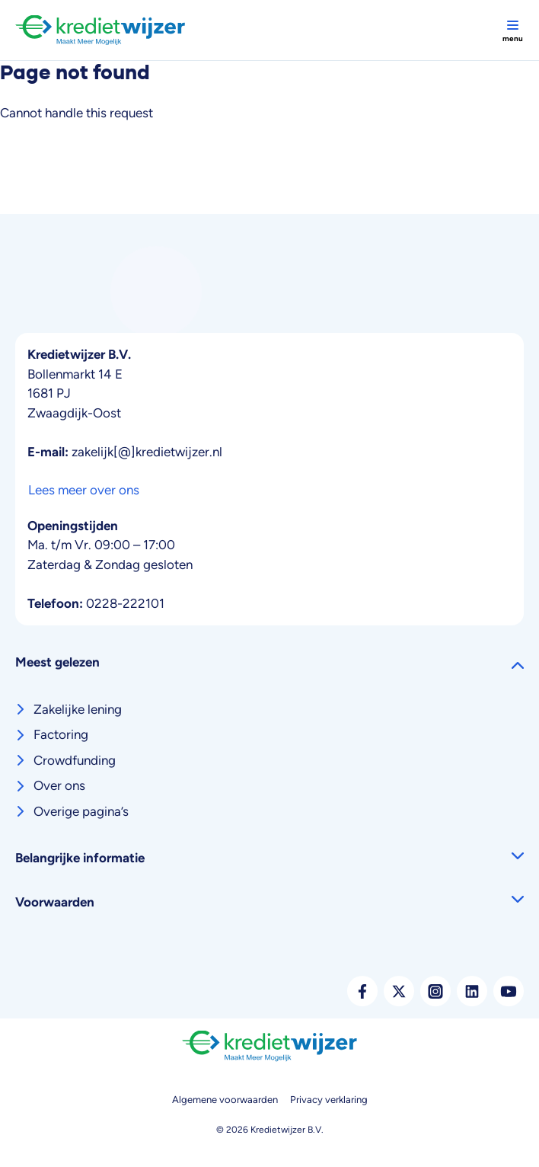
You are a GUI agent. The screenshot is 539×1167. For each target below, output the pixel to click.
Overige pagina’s (81, 811)
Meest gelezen (57, 662)
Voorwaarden (54, 902)
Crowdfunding (74, 760)
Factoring (60, 734)
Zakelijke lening (77, 709)
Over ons (59, 785)
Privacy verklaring (329, 1099)
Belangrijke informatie (80, 857)
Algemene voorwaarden (225, 1099)
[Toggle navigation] (512, 30)
